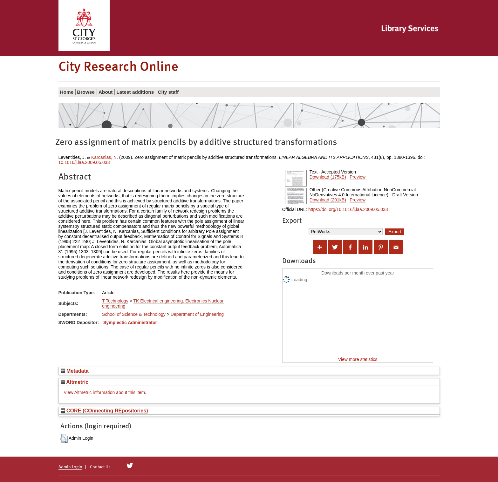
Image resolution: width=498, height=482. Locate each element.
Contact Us (100, 467)
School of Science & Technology (134, 314)
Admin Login (70, 467)
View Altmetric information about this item (104, 392)
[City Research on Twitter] (129, 465)
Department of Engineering (197, 314)
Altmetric (75, 382)
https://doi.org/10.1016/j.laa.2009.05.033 (348, 209)
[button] (64, 438)
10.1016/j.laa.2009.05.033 (84, 162)
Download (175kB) (328, 177)
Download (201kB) (328, 199)
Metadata (75, 371)
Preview (357, 177)
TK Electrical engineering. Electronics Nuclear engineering (162, 303)
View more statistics (357, 359)
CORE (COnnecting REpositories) (104, 410)
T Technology (115, 300)
